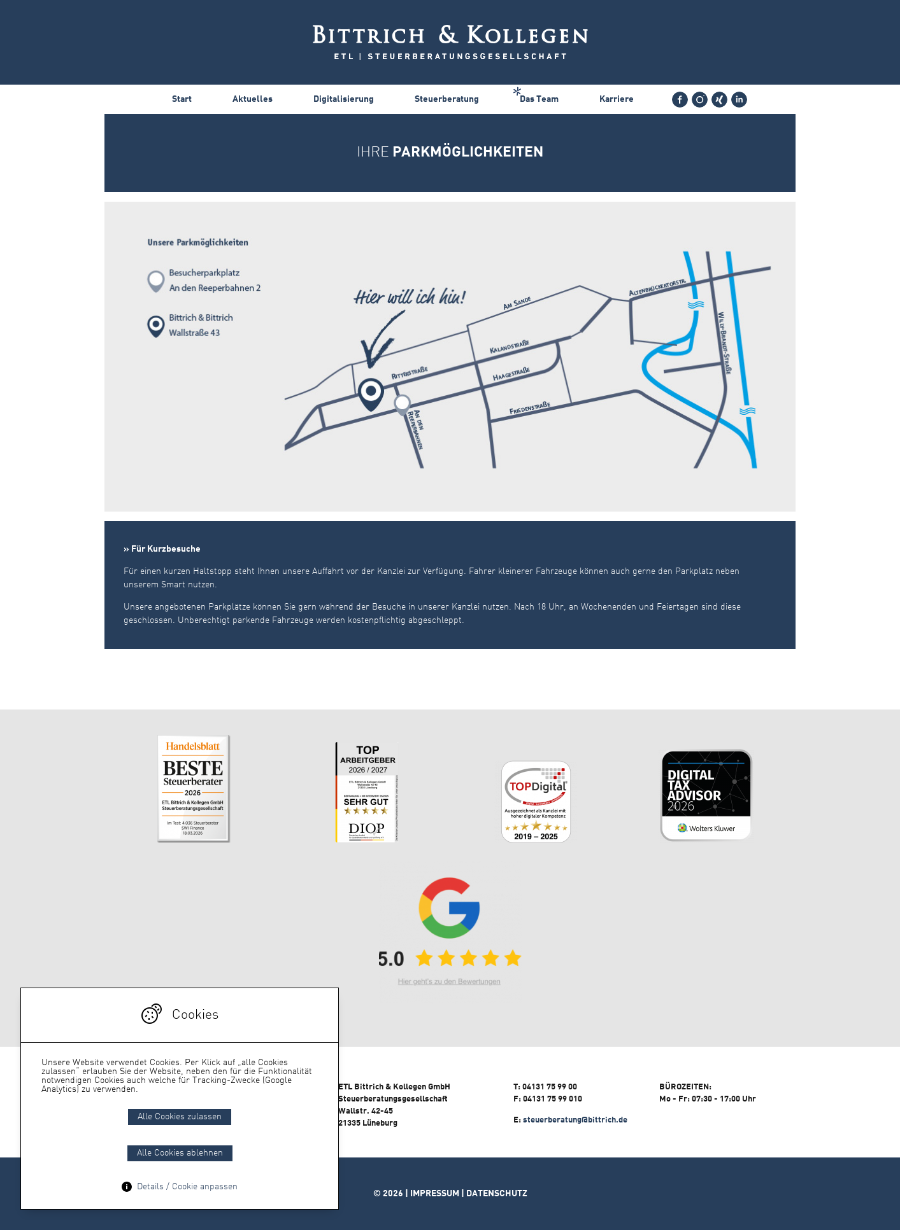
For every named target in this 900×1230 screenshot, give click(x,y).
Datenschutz (496, 1193)
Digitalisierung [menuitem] (343, 99)
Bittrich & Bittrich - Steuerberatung (450, 42)
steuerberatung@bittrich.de (575, 1120)
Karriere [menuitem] (616, 99)
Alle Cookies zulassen (180, 1116)
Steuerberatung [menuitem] (447, 99)
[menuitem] (680, 100)
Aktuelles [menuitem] (252, 99)
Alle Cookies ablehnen (180, 1153)
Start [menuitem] (182, 99)
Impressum (434, 1193)
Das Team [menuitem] (539, 99)
